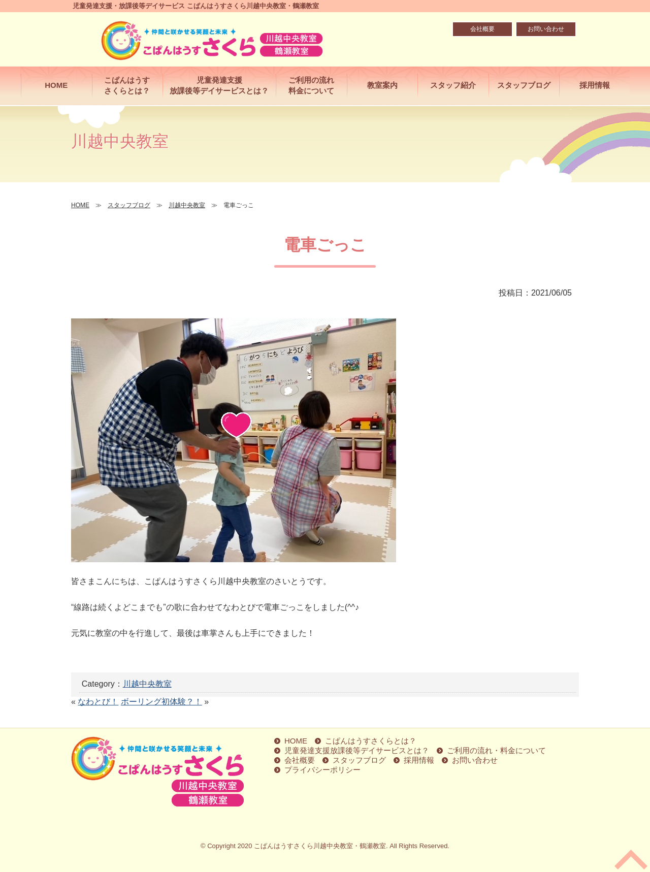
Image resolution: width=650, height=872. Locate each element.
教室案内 (382, 85)
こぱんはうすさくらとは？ (127, 85)
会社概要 (482, 29)
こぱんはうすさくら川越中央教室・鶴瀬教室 (320, 846)
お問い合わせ (546, 29)
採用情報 (594, 85)
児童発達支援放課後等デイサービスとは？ (219, 85)
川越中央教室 (147, 684)
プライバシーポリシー (322, 769)
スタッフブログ (523, 85)
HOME (56, 85)
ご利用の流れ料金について (311, 85)
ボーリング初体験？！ (161, 701)
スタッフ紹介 (453, 85)
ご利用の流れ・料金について (496, 750)
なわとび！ (98, 701)
